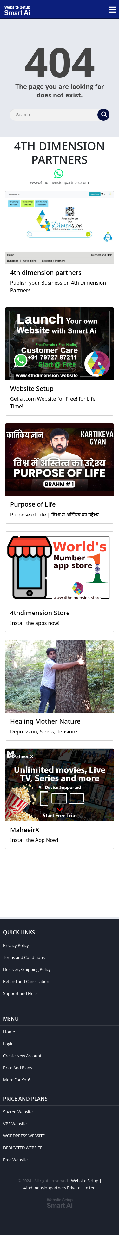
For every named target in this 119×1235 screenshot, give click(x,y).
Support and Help (20, 993)
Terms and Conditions (24, 957)
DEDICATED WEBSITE (22, 1148)
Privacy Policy (16, 945)
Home (9, 1031)
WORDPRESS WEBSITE (24, 1136)
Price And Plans (17, 1068)
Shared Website (18, 1112)
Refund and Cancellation (26, 981)
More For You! (16, 1080)
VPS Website (15, 1124)
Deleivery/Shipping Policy (27, 969)
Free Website (15, 1160)
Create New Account (22, 1056)
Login (8, 1044)
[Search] (59, 115)
